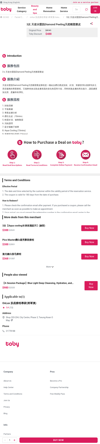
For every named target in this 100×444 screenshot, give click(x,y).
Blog (5, 413)
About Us (7, 381)
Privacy (7, 407)
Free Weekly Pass (57, 394)
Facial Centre (19, 17)
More (50, 267)
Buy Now (89, 228)
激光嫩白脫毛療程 (11, 254)
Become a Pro (56, 381)
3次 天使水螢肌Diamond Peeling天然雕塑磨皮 (83, 17)
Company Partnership (59, 387)
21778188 (10, 331)
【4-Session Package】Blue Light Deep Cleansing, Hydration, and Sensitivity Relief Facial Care (37, 283)
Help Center (9, 387)
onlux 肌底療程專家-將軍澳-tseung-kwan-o (45, 17)
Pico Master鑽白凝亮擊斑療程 (18, 239)
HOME (4, 17)
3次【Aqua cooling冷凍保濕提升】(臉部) (23, 225)
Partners (7, 434)
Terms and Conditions (13, 394)
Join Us (7, 400)
